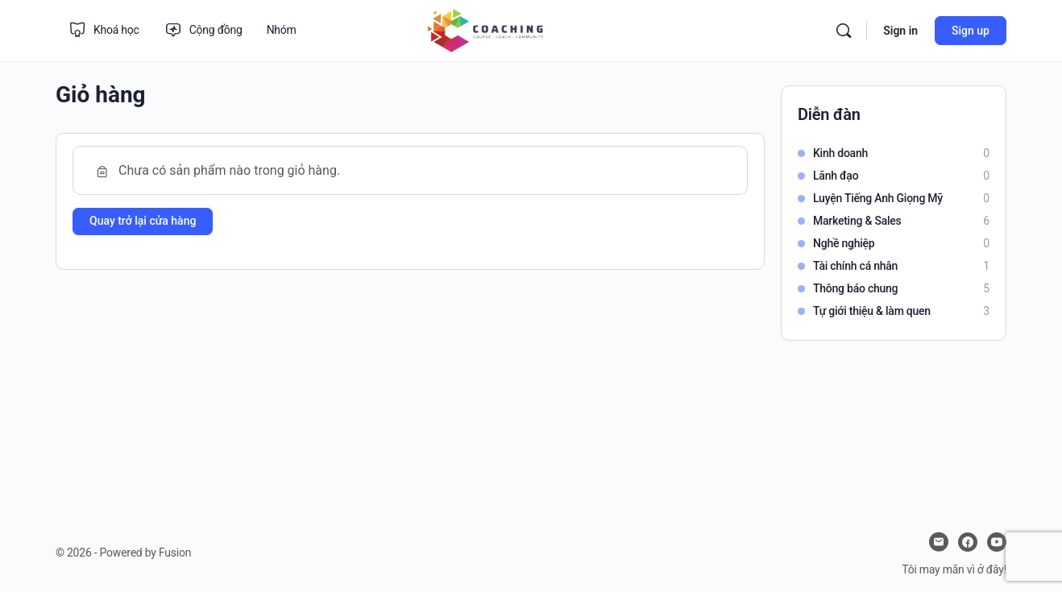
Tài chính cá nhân (855, 265)
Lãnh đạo (835, 175)
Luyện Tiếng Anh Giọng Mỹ (878, 198)
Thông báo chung (855, 288)
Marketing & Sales (857, 220)
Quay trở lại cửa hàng (142, 220)
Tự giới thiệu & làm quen (872, 310)
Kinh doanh (840, 153)
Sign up (970, 30)
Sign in (900, 30)
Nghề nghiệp (843, 243)
